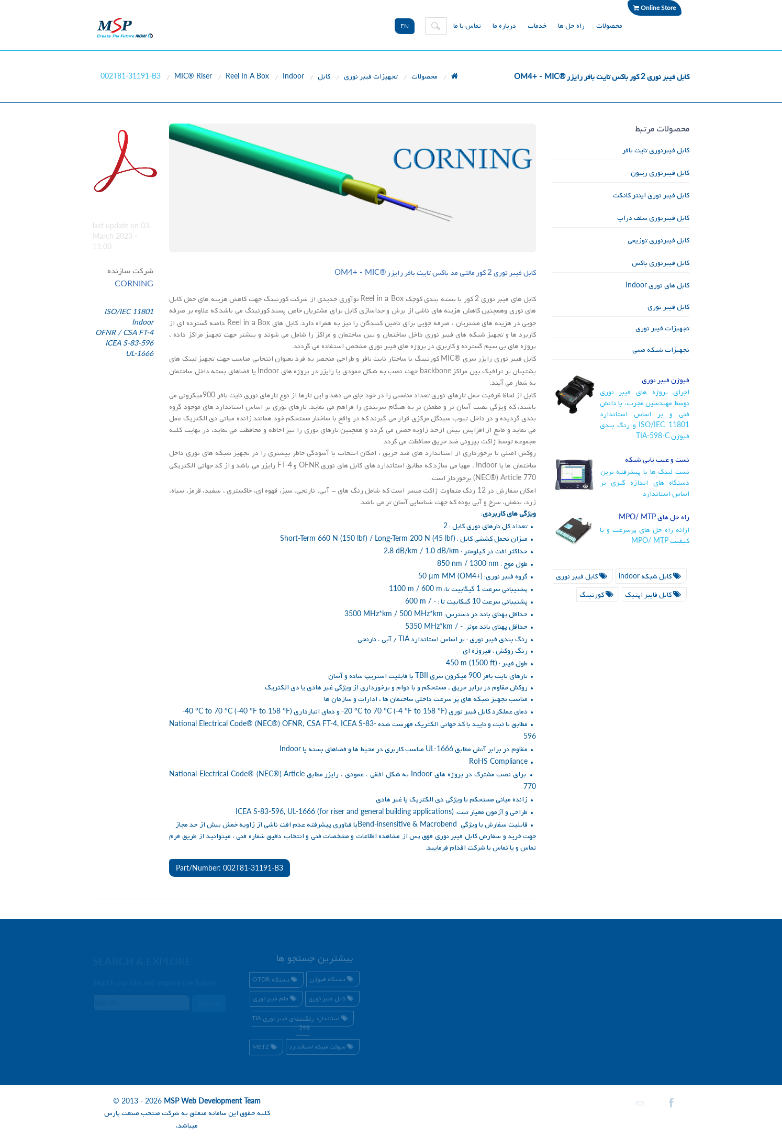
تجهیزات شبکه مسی (660, 349)
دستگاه (276, 982)
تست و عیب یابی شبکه (657, 459)
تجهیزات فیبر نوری (371, 76)
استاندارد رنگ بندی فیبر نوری (301, 1024)
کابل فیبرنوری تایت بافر (655, 150)
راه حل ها (571, 25)
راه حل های (654, 517)
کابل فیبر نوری (668, 307)
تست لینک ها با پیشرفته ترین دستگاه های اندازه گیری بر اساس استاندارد (645, 482)
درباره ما (504, 25)
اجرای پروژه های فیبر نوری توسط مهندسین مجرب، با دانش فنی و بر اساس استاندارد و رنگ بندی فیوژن (645, 414)
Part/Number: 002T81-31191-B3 (229, 867)
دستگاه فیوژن (332, 981)
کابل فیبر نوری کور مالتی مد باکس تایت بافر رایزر (435, 273)
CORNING (134, 283)
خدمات (537, 25)
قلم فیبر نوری (276, 1001)
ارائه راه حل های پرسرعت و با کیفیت (645, 536)
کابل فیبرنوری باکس (660, 263)
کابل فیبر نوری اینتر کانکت (651, 195)
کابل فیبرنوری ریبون (660, 173)
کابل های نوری (657, 285)
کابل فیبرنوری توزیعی (658, 240)
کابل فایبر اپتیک (654, 594)
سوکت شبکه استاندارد (322, 1048)
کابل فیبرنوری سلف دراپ (653, 218)
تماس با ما (467, 25)
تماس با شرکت (488, 847)
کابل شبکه (651, 576)
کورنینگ (597, 594)
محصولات (609, 25)
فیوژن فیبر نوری (665, 380)
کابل (324, 76)
